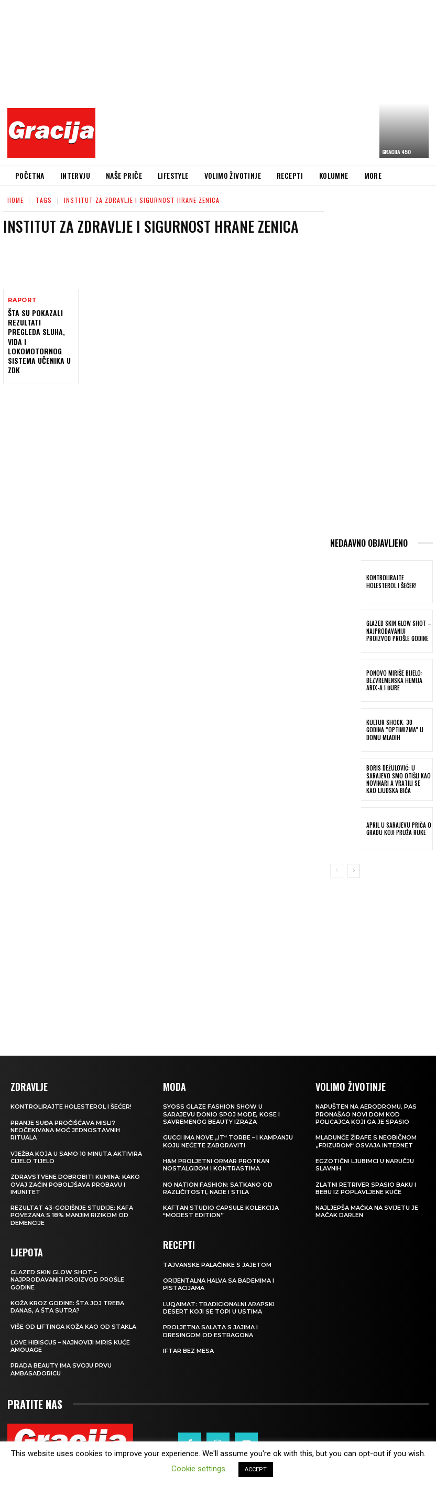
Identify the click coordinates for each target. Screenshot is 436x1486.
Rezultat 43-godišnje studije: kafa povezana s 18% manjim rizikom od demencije (71, 1215)
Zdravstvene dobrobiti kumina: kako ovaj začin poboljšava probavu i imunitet (75, 1184)
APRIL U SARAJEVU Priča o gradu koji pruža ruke (398, 829)
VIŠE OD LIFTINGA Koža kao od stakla (73, 1326)
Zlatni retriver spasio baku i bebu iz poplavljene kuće (365, 1187)
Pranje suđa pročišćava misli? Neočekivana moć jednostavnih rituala (65, 1130)
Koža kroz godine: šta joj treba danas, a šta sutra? (67, 1306)
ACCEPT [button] (256, 1469)
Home (15, 200)
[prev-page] (336, 870)
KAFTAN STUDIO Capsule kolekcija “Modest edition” (221, 1211)
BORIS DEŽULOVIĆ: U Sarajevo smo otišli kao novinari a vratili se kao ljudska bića (398, 779)
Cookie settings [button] (198, 1468)
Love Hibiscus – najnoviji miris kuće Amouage (70, 1346)
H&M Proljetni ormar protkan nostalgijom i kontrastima (216, 1164)
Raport (22, 300)
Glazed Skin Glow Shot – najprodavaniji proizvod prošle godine (398, 631)
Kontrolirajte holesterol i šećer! (391, 581)
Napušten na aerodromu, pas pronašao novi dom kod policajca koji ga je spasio (366, 1114)
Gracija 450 (396, 152)
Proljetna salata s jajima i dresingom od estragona (210, 1331)
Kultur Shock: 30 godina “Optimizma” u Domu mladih (398, 730)
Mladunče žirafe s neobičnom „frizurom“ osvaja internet (366, 1141)
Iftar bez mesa (188, 1350)
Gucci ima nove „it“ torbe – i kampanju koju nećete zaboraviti (228, 1141)
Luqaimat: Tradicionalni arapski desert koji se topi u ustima (219, 1307)
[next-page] (353, 870)
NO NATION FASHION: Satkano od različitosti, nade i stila (217, 1187)
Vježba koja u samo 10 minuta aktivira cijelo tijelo (76, 1157)
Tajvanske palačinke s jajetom (217, 1264)
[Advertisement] (269, 81)
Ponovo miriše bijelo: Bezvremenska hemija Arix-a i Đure (394, 680)
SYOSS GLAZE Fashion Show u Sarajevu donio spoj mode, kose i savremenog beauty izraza (221, 1114)
